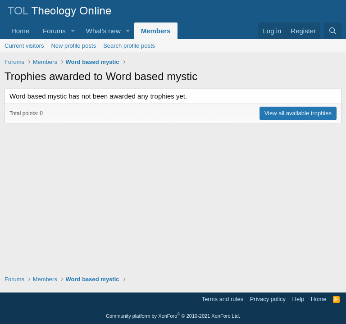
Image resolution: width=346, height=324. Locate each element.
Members (156, 31)
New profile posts (73, 45)
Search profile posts (129, 45)
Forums (54, 31)
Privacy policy (268, 299)
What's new (103, 31)
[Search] (332, 30)
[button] (73, 30)
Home (20, 31)
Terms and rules (222, 299)
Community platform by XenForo (173, 316)
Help (298, 299)
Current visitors (24, 45)
